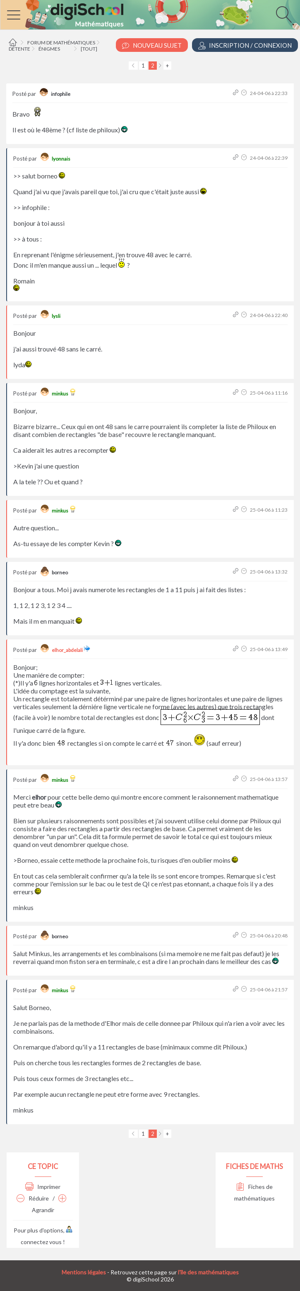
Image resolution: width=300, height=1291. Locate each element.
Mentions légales (84, 1272)
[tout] (89, 49)
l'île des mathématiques (208, 1272)
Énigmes (49, 49)
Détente (19, 49)
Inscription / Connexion (245, 45)
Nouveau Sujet (152, 45)
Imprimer (42, 1186)
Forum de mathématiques (61, 42)
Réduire (33, 1198)
